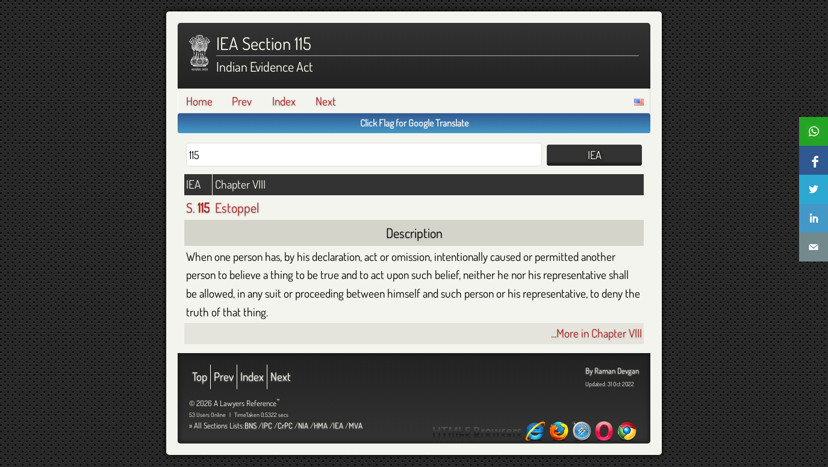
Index (284, 100)
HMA (321, 425)
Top (199, 376)
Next (326, 100)
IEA (338, 425)
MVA (356, 425)
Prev (242, 100)
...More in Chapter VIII (596, 332)
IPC (267, 425)
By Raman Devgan (612, 370)
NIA (303, 425)
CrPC (285, 425)
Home (199, 100)
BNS (250, 425)
